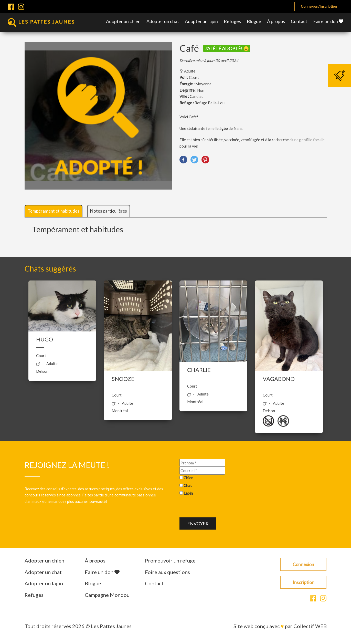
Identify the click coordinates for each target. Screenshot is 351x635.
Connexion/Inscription (319, 6)
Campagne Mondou (107, 595)
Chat (188, 485)
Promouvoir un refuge (170, 560)
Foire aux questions (167, 572)
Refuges (232, 21)
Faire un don (328, 21)
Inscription (303, 582)
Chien (188, 477)
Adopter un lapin (201, 21)
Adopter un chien (123, 21)
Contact (299, 21)
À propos (276, 21)
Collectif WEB (310, 626)
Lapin (188, 493)
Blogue (254, 21)
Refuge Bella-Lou (210, 102)
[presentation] (218, 507)
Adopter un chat (162, 21)
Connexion (303, 564)
